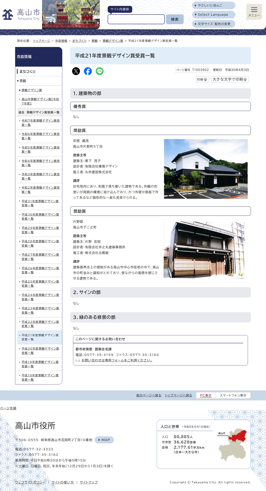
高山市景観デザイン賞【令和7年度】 (40, 101)
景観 (95, 40)
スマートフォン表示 (233, 395)
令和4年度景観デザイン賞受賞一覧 (41, 163)
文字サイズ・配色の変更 (214, 23)
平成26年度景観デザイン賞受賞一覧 (40, 270)
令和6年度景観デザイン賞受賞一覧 (41, 136)
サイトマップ (89, 482)
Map (106, 439)
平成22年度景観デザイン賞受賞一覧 (40, 324)
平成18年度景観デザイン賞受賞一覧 (40, 377)
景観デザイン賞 (113, 40)
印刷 (200, 79)
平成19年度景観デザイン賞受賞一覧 (40, 364)
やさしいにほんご (210, 5)
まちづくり (79, 40)
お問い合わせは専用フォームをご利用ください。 (117, 360)
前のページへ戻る (148, 395)
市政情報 (61, 40)
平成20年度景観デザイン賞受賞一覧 (40, 350)
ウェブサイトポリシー (30, 482)
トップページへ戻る (178, 395)
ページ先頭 (8, 408)
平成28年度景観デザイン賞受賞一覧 (40, 243)
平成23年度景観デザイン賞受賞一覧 (40, 310)
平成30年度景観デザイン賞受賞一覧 (40, 216)
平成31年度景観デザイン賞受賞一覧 (40, 203)
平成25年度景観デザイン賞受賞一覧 (40, 283)
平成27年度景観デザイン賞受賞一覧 (40, 256)
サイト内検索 (120, 9)
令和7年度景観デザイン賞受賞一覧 (41, 122)
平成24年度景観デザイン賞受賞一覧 (40, 297)
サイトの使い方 (63, 482)
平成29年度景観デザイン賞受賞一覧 (40, 230)
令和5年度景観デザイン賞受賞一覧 (41, 149)
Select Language (213, 14)
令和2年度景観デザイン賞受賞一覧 (41, 189)
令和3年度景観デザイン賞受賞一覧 (41, 176)
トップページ (41, 40)
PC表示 (206, 395)
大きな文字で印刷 (228, 79)
